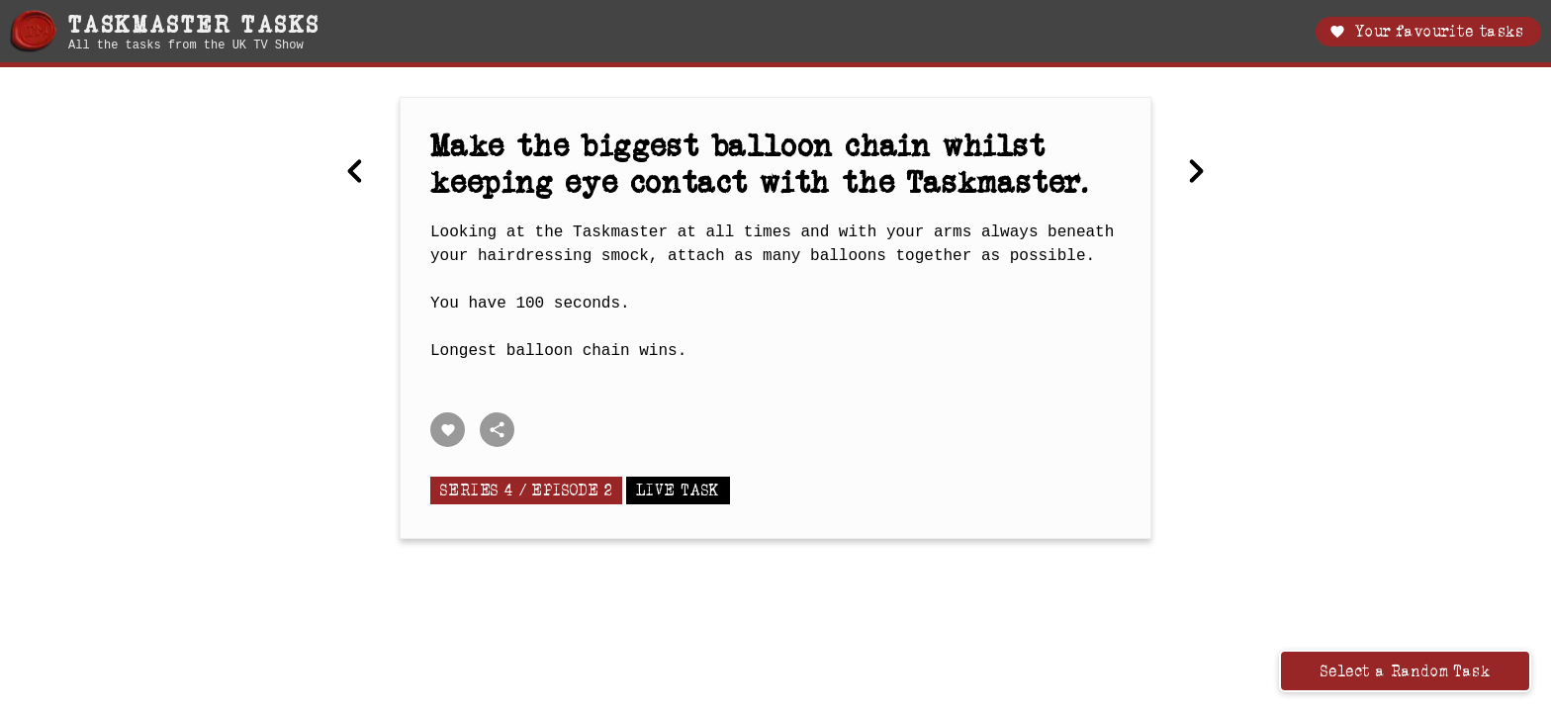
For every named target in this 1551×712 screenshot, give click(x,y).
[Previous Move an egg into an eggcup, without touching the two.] (355, 173)
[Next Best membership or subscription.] (1196, 173)
